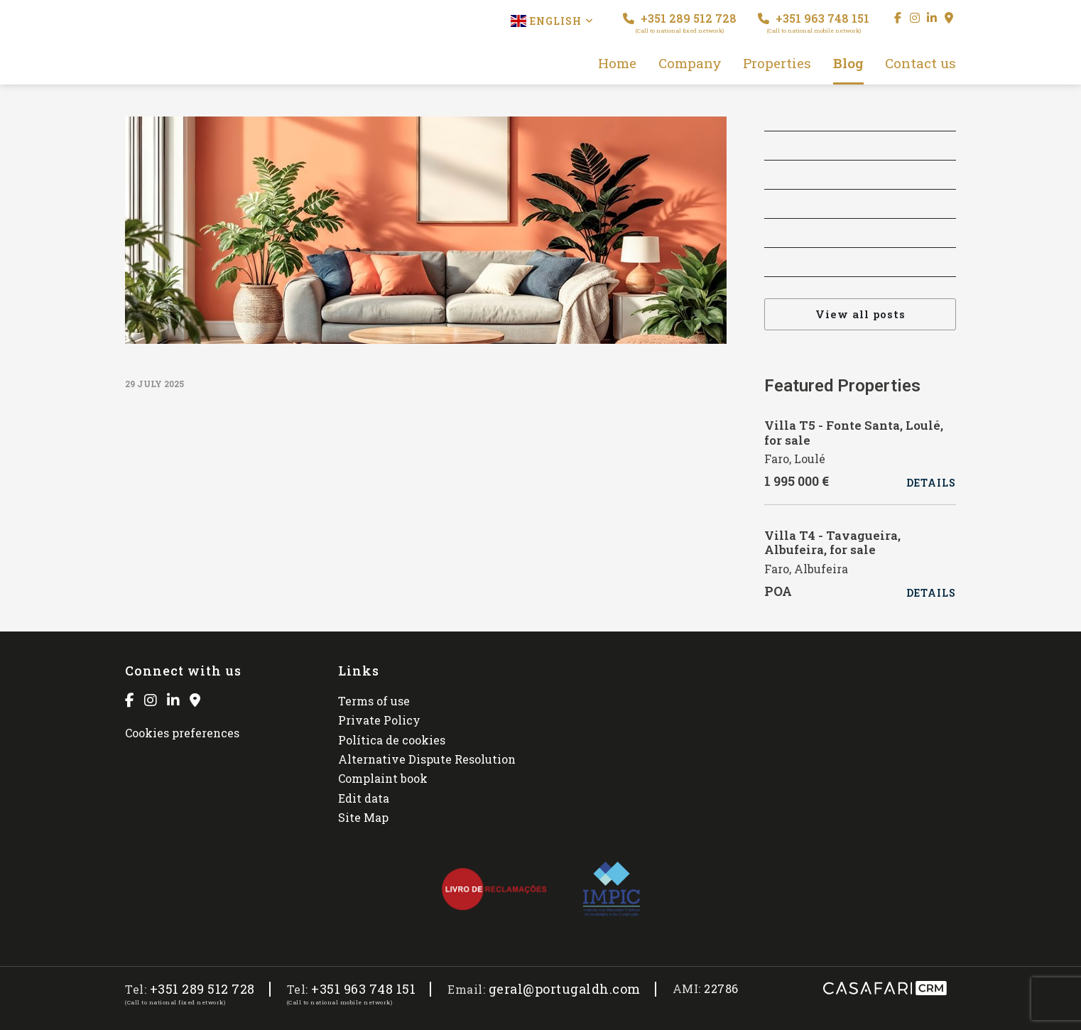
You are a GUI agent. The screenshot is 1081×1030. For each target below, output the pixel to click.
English (552, 21)
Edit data (363, 798)
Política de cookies (391, 739)
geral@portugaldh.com (565, 989)
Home (617, 63)
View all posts (860, 314)
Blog (848, 63)
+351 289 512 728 (680, 22)
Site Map (363, 817)
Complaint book (383, 778)
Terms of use (374, 700)
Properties (777, 63)
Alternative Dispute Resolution (427, 759)
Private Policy (379, 719)
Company (690, 63)
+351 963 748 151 (813, 22)
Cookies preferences (182, 732)
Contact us (920, 63)
